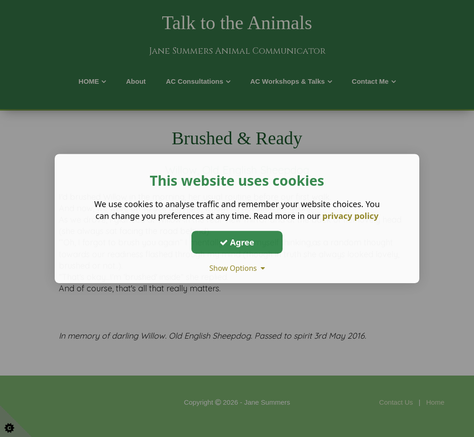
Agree (237, 242)
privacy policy (350, 215)
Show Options (237, 268)
